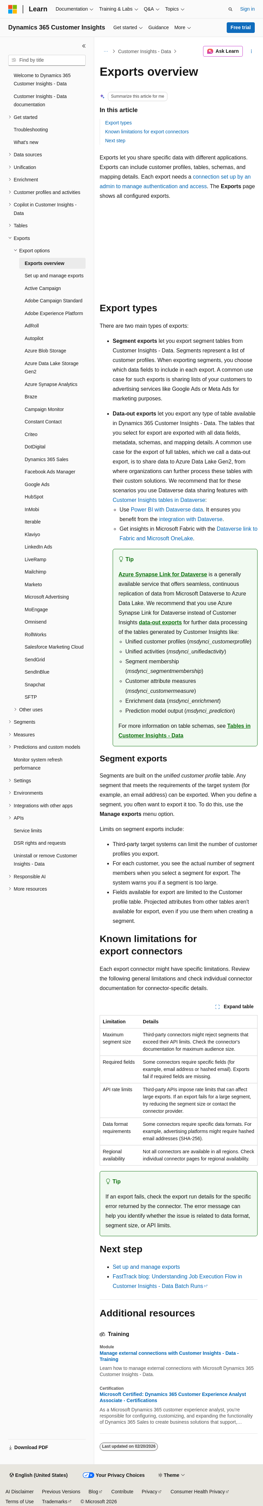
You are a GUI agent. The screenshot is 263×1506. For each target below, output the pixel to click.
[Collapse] (84, 46)
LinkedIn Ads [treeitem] (38, 547)
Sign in (247, 9)
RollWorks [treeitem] (36, 634)
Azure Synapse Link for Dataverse (162, 574)
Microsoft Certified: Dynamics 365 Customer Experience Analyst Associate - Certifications (173, 1397)
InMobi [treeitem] (32, 509)
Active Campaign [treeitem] (43, 288)
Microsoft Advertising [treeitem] (47, 597)
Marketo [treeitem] (33, 584)
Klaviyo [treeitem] (32, 534)
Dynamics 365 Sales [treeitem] (46, 459)
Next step (115, 140)
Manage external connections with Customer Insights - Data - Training (169, 1356)
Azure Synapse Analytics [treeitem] (51, 384)
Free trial (240, 27)
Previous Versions (61, 1491)
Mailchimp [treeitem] (35, 572)
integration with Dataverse (191, 519)
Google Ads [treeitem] (37, 484)
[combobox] (47, 60)
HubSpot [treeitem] (34, 496)
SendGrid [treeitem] (35, 659)
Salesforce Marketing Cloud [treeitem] (54, 647)
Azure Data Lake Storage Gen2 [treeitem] (51, 368)
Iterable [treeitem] (33, 522)
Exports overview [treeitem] (44, 263)
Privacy (150, 1491)
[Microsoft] (12, 9)
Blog (93, 1491)
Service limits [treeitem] (28, 830)
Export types (118, 122)
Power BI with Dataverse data (167, 510)
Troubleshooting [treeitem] (31, 129)
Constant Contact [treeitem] (43, 421)
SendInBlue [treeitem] (37, 672)
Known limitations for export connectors (147, 131)
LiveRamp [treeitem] (35, 559)
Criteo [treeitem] (31, 434)
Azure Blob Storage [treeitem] (45, 350)
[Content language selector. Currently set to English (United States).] (38, 1475)
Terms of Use (19, 1501)
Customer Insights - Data (144, 51)
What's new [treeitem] (26, 142)
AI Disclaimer (19, 1491)
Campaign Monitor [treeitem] (44, 409)
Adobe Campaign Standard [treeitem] (54, 300)
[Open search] (230, 9)
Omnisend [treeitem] (36, 622)
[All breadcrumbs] (106, 51)
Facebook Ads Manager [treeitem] (50, 471)
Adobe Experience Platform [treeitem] (54, 313)
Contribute (122, 1491)
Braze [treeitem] (31, 396)
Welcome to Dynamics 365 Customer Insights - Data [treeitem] (42, 80)
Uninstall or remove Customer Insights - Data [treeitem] (45, 860)
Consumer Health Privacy (198, 1491)
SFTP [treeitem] (31, 697)
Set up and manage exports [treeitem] (54, 275)
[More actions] (252, 51)
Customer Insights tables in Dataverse (159, 500)
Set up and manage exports (146, 1267)
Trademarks (54, 1501)
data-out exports (160, 622)
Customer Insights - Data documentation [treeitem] (40, 101)
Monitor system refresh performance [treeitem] (38, 764)
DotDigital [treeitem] (35, 446)
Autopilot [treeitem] (34, 338)
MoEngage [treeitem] (36, 609)
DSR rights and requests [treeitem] (40, 843)
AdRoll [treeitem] (32, 325)
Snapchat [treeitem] (35, 684)
